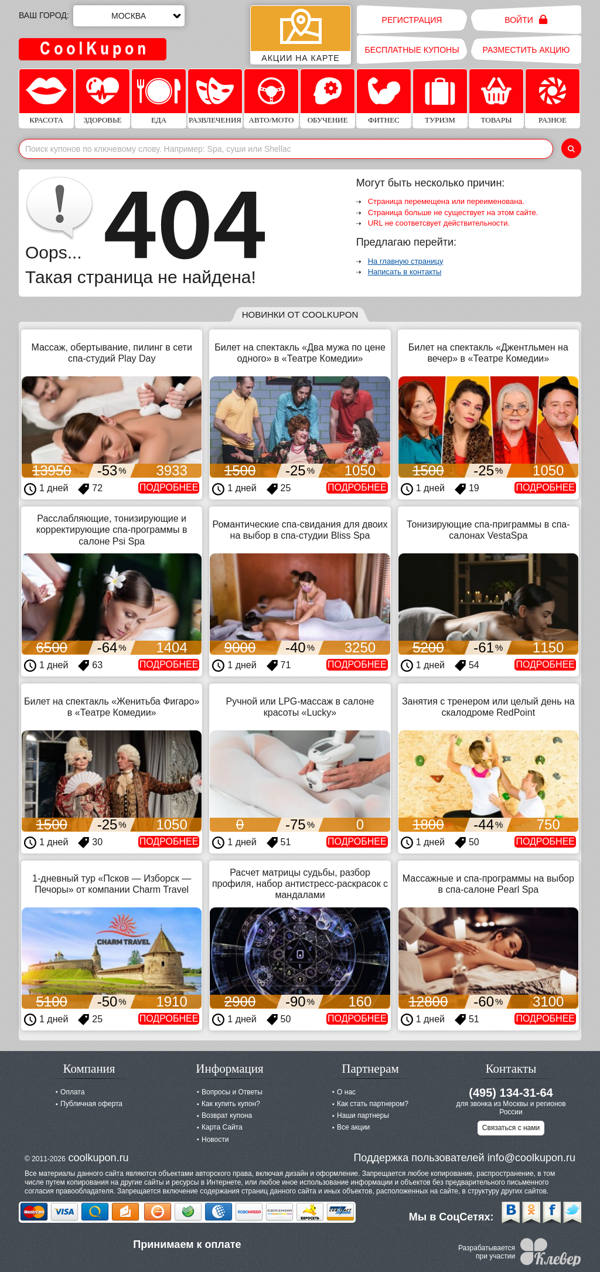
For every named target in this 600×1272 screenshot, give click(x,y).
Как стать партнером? (372, 1104)
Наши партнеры (363, 1115)
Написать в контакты (405, 271)
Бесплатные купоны (411, 50)
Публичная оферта (91, 1104)
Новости (215, 1139)
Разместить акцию (526, 50)
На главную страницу (406, 261)
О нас (346, 1092)
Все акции (353, 1127)
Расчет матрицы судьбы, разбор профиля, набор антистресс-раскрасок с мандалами (300, 884)
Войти (525, 20)
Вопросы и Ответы (232, 1092)
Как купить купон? (231, 1104)
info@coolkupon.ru (531, 1158)
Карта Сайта (222, 1127)
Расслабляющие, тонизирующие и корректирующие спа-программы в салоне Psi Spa (112, 529)
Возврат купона (227, 1115)
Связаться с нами (511, 1128)
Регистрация (412, 20)
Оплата (72, 1092)
